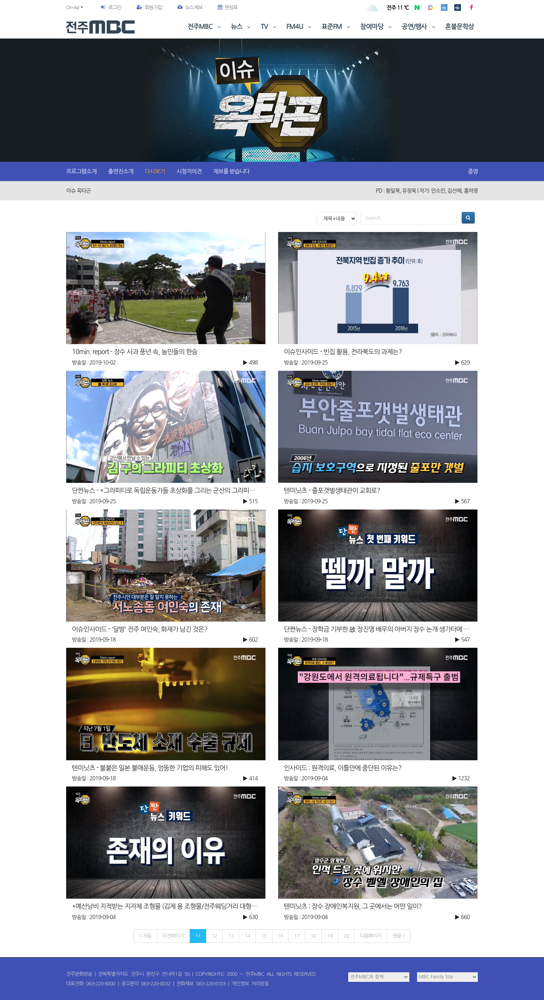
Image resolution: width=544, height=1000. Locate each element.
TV (269, 27)
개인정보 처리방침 (250, 983)
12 (214, 935)
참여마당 (376, 27)
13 (231, 935)
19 (329, 935)
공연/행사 (419, 27)
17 (296, 935)
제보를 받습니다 (231, 171)
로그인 (114, 7)
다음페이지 (370, 935)
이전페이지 (173, 935)
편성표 (228, 7)
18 (313, 935)
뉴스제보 (189, 7)
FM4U (299, 27)
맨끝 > (398, 935)
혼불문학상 (459, 27)
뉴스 (241, 27)
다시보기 (155, 171)
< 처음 (145, 935)
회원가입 (149, 7)
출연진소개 (120, 171)
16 (280, 935)
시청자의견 (189, 171)
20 (346, 935)
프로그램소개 (81, 171)
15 (264, 935)
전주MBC (204, 27)
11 (198, 935)
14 (247, 935)
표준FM (337, 27)
